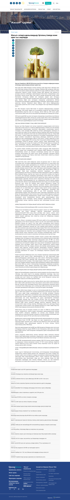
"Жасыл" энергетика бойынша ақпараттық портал (20, 16)
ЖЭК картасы (56, 9)
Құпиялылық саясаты (15, 470)
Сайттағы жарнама (14, 475)
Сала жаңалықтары (41, 490)
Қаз (57, 3)
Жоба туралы (13, 472)
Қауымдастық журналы (41, 469)
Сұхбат (49, 9)
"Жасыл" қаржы (14, 32)
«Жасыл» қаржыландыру (52, 16)
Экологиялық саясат (41, 479)
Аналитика (38, 472)
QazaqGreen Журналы (30, 9)
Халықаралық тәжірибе (41, 482)
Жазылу (48, 3)
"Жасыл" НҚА (41, 9)
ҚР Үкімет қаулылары (54, 473)
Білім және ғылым (40, 487)
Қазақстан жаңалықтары (29, 471)
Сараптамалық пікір (41, 474)
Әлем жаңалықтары (28, 482)
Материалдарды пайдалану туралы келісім (14, 483)
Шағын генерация (40, 477)
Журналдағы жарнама (15, 478)
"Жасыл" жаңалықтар (16, 9)
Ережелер (51, 476)
